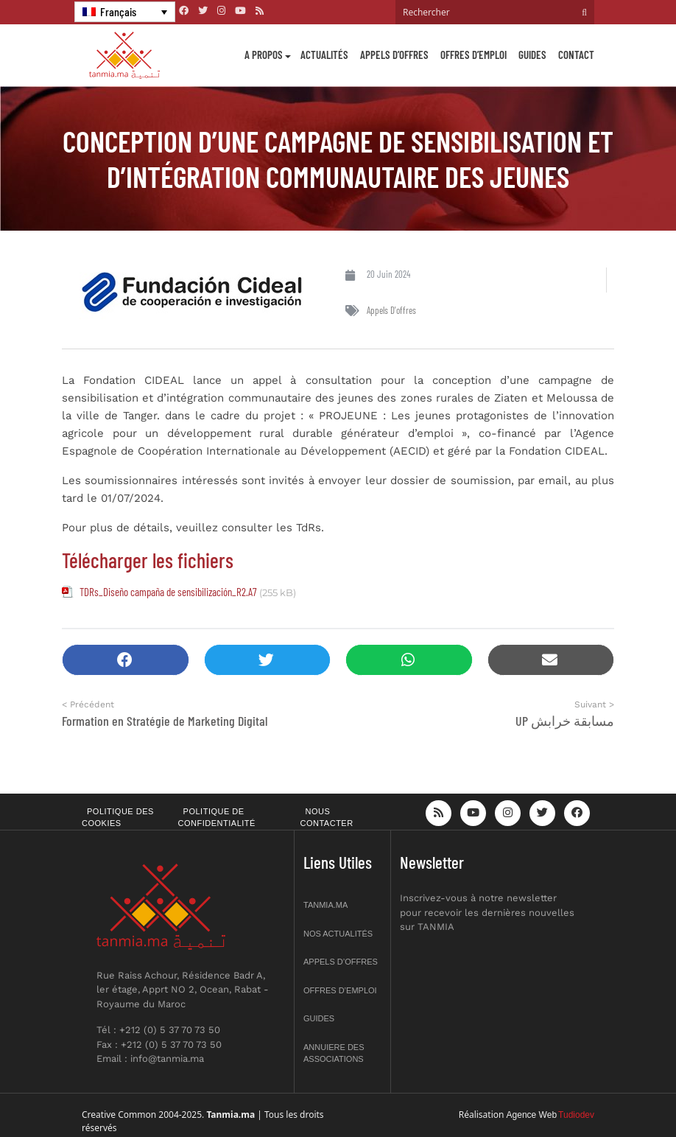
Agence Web (532, 1115)
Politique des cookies (118, 817)
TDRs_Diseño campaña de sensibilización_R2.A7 (168, 591)
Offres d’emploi (473, 54)
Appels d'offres (391, 310)
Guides (532, 54)
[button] (125, 660)
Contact (576, 54)
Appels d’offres (394, 54)
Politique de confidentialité (217, 817)
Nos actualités (338, 933)
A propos (263, 54)
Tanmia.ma (325, 904)
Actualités (324, 54)
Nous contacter (326, 817)
